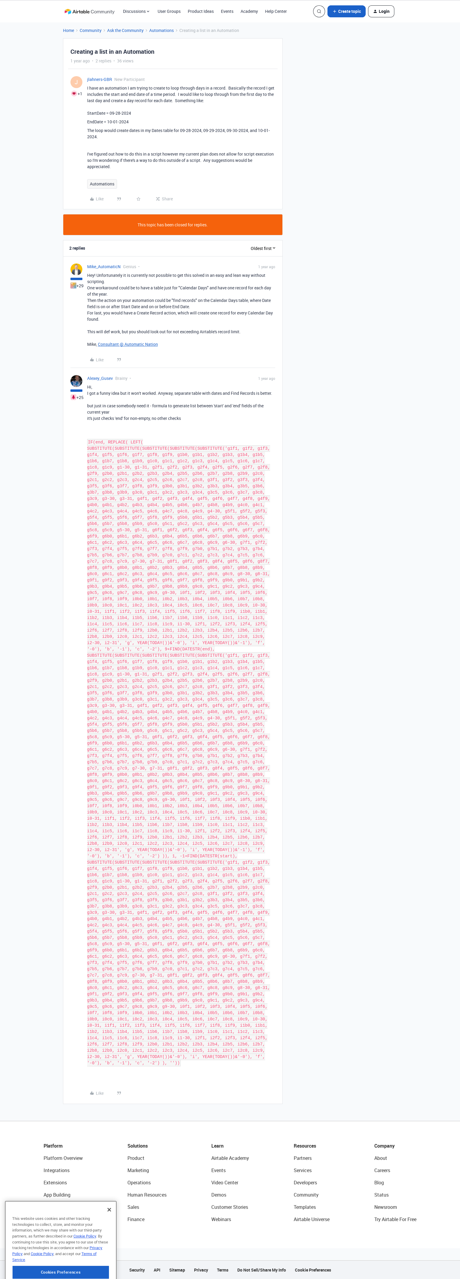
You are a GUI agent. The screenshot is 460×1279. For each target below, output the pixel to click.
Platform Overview (63, 1158)
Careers (382, 1170)
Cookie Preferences (313, 1270)
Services (303, 1170)
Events (227, 11)
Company (384, 1146)
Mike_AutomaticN (104, 266)
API (157, 1270)
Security (137, 1270)
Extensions (55, 1182)
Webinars (221, 1219)
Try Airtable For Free (395, 1219)
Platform (53, 1146)
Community (90, 30)
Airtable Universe (312, 1219)
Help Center (276, 11)
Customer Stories (229, 1207)
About (380, 1158)
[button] (346, 11)
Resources (305, 1146)
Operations (139, 1182)
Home (68, 30)
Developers (305, 1182)
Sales (133, 1207)
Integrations (57, 1170)
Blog (379, 1182)
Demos (218, 1195)
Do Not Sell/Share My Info (261, 1270)
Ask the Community (125, 30)
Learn (217, 1146)
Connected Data (61, 1219)
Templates (305, 1207)
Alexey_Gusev (100, 378)
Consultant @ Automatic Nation (128, 344)
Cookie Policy (84, 1258)
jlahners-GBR (99, 79)
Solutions (137, 1146)
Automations (161, 30)
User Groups (169, 11)
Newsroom (385, 1207)
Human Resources (147, 1195)
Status (381, 1195)
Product (135, 1158)
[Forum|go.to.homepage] (89, 11)
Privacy (201, 1270)
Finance (135, 1219)
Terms (222, 1270)
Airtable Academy (230, 1158)
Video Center (224, 1182)
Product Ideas (201, 11)
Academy (249, 11)
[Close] (109, 1232)
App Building (57, 1195)
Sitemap (177, 1270)
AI (46, 1207)
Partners (303, 1158)
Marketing (138, 1170)
